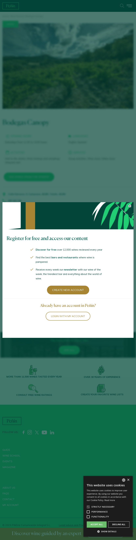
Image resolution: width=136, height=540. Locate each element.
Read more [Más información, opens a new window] (109, 500)
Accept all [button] (97, 524)
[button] (108, 531)
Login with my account (68, 316)
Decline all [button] (118, 524)
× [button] (128, 480)
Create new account (68, 290)
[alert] (108, 506)
